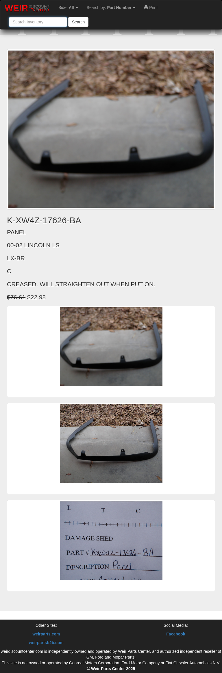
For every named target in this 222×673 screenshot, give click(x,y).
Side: (68, 7)
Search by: (111, 7)
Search (78, 22)
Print (151, 7)
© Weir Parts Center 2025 (111, 668)
